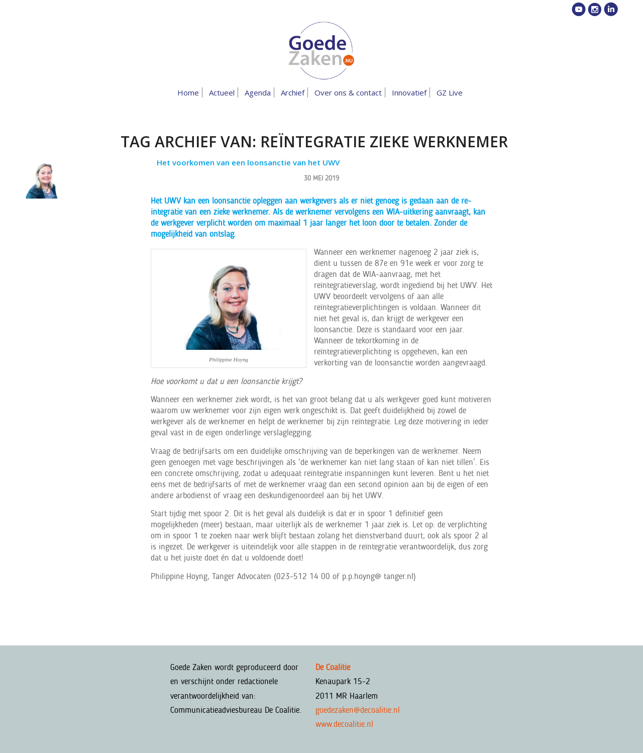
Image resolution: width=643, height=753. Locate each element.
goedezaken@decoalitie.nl (357, 710)
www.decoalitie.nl (344, 724)
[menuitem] (189, 92)
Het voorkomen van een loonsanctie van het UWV (248, 162)
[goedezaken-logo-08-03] (321, 51)
